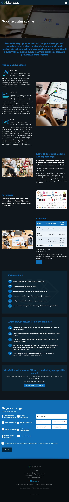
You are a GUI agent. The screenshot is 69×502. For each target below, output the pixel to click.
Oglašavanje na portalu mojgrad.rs (10, 416)
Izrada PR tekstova (11, 429)
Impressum (46, 488)
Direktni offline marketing (9, 436)
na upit (51, 245)
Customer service (26, 436)
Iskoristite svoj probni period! (34, 385)
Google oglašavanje (24, 416)
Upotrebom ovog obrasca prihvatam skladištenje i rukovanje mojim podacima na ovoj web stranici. (31, 443)
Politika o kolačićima (37, 488)
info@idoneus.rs (48, 484)
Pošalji (7, 449)
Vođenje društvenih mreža (26, 423)
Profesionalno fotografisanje (24, 429)
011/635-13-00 (39, 484)
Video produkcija (10, 422)
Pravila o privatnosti (25, 488)
